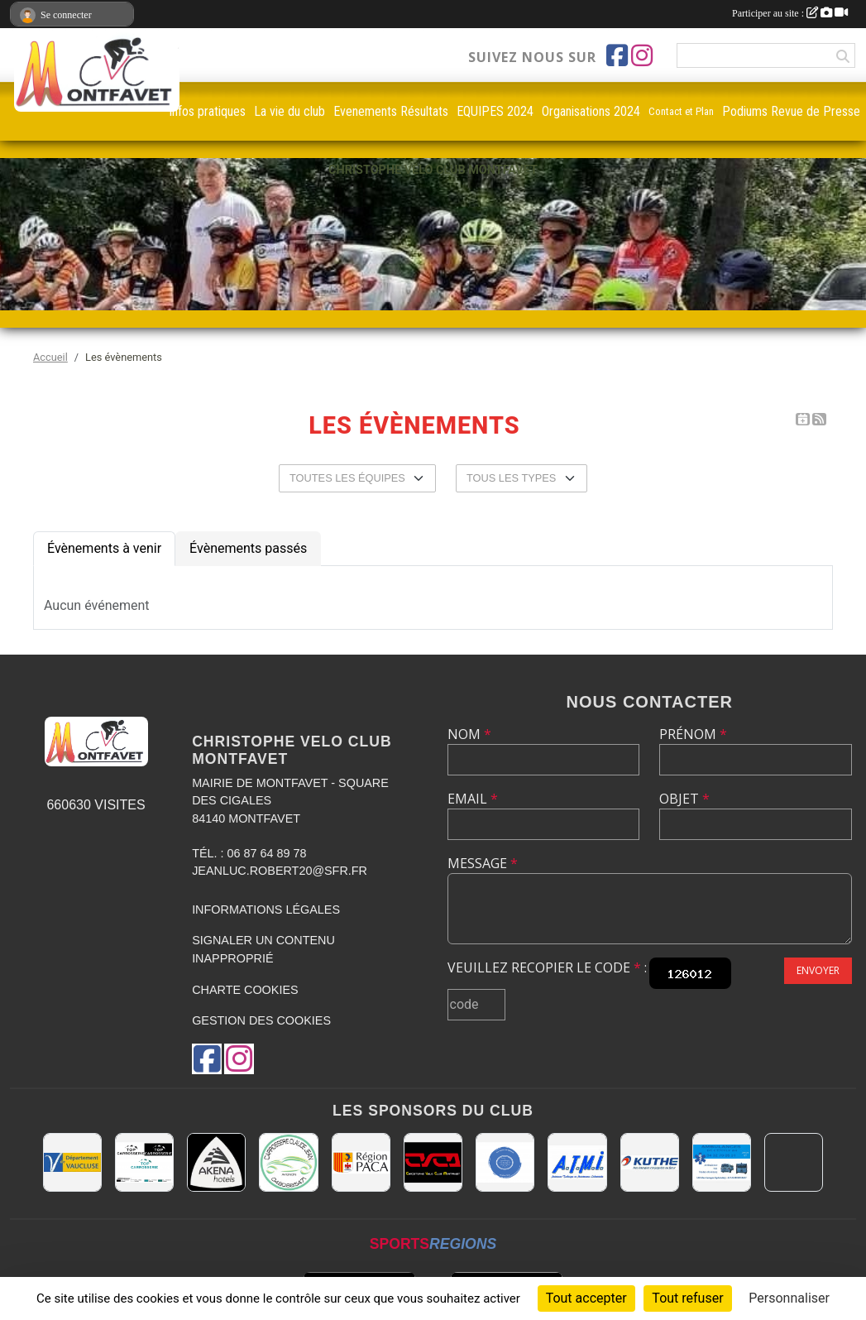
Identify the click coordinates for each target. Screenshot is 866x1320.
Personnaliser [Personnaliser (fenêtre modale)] (789, 1298)
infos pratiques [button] (208, 111)
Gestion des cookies (261, 1020)
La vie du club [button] (289, 111)
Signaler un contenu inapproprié (263, 949)
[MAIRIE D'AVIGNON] (793, 1162)
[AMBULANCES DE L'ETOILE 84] (721, 1162)
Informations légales (266, 909)
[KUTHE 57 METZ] (649, 1162)
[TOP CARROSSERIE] (144, 1162)
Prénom (693, 734)
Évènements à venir (104, 548)
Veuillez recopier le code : (547, 967)
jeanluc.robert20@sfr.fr (279, 870)
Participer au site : (790, 13)
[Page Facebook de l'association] (617, 55)
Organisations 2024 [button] (591, 111)
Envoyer (818, 970)
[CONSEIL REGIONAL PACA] (361, 1162)
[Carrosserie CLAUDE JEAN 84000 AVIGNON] (288, 1162)
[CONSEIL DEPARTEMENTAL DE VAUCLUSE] (72, 1162)
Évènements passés (248, 548)
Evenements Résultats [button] (390, 111)
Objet (684, 799)
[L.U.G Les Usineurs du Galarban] (505, 1162)
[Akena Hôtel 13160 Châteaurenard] (216, 1162)
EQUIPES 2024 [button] (495, 111)
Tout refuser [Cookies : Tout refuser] (687, 1298)
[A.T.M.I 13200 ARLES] (577, 1162)
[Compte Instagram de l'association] (642, 55)
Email (472, 799)
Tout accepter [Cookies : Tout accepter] (586, 1298)
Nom (469, 734)
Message (482, 863)
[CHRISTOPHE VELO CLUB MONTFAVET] (433, 1162)
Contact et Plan (681, 111)
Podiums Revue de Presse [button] (791, 111)
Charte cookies (245, 989)
